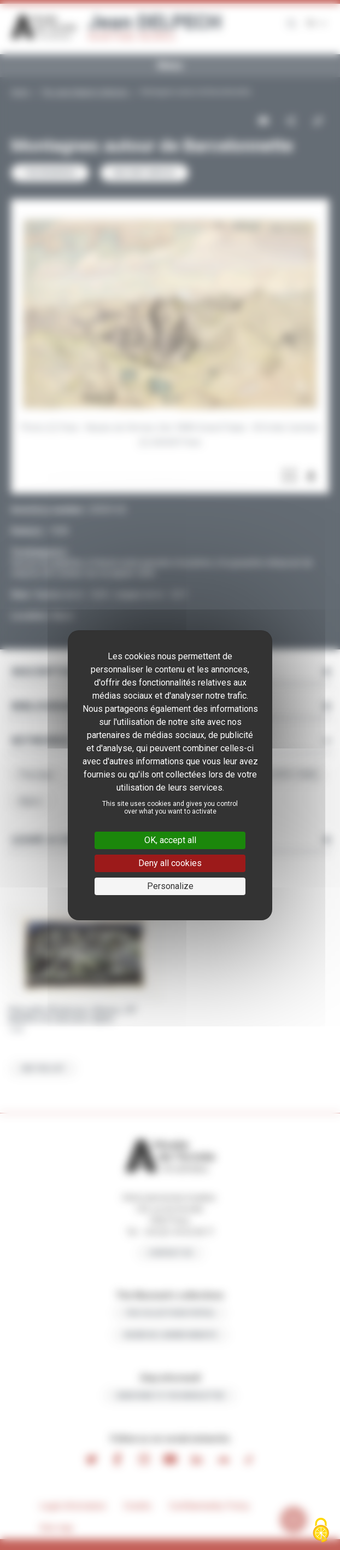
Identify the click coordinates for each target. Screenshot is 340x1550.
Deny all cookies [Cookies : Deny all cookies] (170, 863)
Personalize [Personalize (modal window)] (170, 886)
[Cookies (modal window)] (321, 1531)
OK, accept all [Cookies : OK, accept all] (170, 840)
